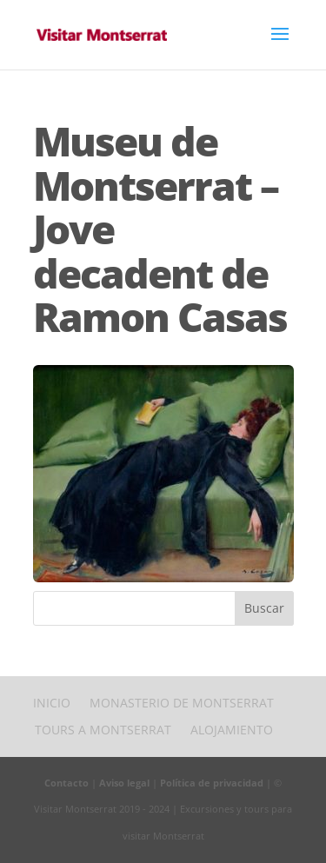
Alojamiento (231, 729)
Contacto (66, 782)
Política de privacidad (211, 782)
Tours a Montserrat (103, 729)
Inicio (51, 702)
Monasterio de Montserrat (182, 702)
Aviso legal (124, 782)
